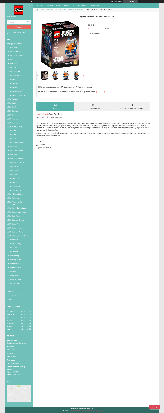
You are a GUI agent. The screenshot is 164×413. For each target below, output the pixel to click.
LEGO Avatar (12, 48)
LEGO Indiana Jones (15, 143)
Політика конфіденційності (94, 411)
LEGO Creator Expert (15, 91)
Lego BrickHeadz (42, 114)
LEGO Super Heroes (15, 228)
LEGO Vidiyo (12, 248)
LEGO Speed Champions (16, 212)
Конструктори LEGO (62, 9)
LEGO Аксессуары (14, 279)
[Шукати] (28, 22)
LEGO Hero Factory (14, 263)
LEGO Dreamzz (13, 99)
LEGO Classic (12, 83)
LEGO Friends (12, 119)
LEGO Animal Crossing (15, 55)
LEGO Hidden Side (14, 267)
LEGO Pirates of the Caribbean (14, 203)
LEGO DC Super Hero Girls (17, 236)
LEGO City (11, 79)
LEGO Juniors (12, 147)
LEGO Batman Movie (15, 232)
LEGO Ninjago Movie (15, 194)
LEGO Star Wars (13, 216)
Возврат (10, 299)
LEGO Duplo (12, 103)
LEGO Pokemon (13, 198)
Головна (40, 5)
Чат (154, 407)
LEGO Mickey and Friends (17, 158)
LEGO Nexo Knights (14, 178)
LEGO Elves (11, 115)
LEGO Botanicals (13, 71)
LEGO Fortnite (12, 123)
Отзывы (10, 291)
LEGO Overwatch (13, 186)
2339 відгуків (118, 1)
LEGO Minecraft (13, 166)
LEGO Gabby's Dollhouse (16, 127)
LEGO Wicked (12, 252)
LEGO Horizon (12, 271)
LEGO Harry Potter (14, 259)
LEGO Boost (11, 67)
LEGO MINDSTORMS (15, 162)
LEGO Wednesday (14, 244)
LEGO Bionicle (12, 63)
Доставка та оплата (80, 5)
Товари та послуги (46, 9)
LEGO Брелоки (13, 283)
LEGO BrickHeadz (14, 75)
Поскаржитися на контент (77, 411)
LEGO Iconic (12, 135)
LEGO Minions (12, 170)
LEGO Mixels (12, 174)
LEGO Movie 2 (12, 154)
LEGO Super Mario (14, 224)
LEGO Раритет (12, 275)
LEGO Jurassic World (15, 150)
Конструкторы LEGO (15, 44)
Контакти (66, 5)
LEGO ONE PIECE (14, 190)
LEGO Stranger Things (15, 220)
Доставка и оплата (14, 295)
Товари (49, 5)
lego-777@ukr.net (13, 372)
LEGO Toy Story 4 (14, 256)
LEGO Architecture (14, 52)
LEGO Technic (12, 240)
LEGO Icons (11, 131)
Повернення (95, 5)
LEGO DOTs (11, 107)
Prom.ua (92, 409)
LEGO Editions (12, 111)
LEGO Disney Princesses (16, 95)
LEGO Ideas (11, 139)
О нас (9, 287)
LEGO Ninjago (12, 182)
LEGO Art (10, 59)
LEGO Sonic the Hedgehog (17, 208)
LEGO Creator (12, 87)
